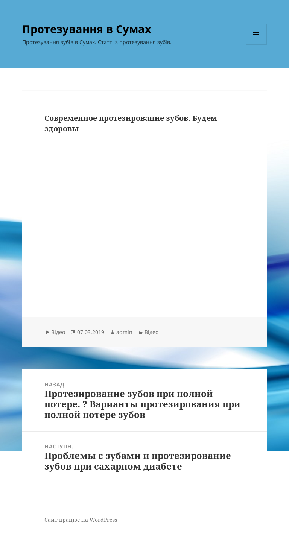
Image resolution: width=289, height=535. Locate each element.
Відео (58, 332)
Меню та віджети (256, 44)
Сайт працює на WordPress (80, 519)
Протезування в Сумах (86, 28)
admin (124, 332)
